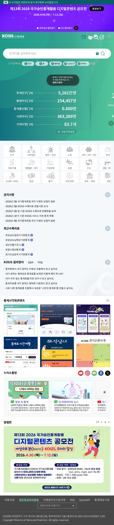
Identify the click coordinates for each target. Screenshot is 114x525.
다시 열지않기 (66, 28)
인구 (27, 63)
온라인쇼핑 (84, 63)
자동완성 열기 (97, 53)
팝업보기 (96, 8)
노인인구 (69, 63)
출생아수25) (24, 101)
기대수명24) (24, 124)
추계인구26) (24, 93)
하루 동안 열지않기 (47, 28)
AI (41, 63)
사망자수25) (24, 116)
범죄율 (55, 63)
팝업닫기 (76, 28)
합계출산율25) (23, 109)
